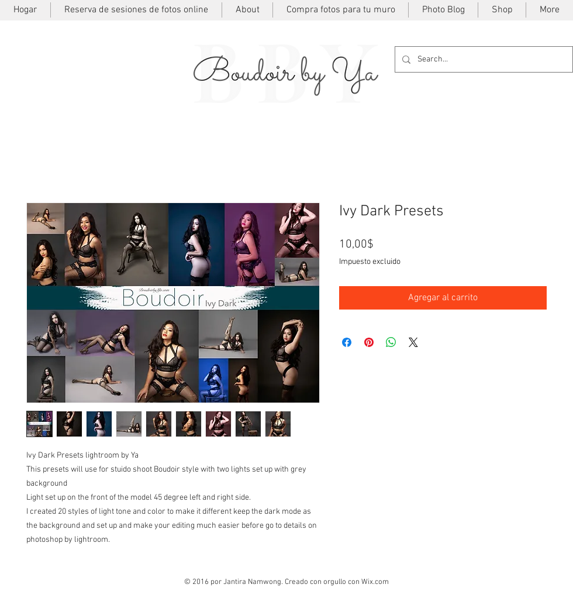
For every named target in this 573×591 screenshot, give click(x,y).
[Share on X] (413, 342)
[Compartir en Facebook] (347, 342)
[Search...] (482, 59)
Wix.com (375, 582)
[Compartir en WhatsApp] (391, 342)
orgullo (334, 582)
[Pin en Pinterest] (369, 342)
